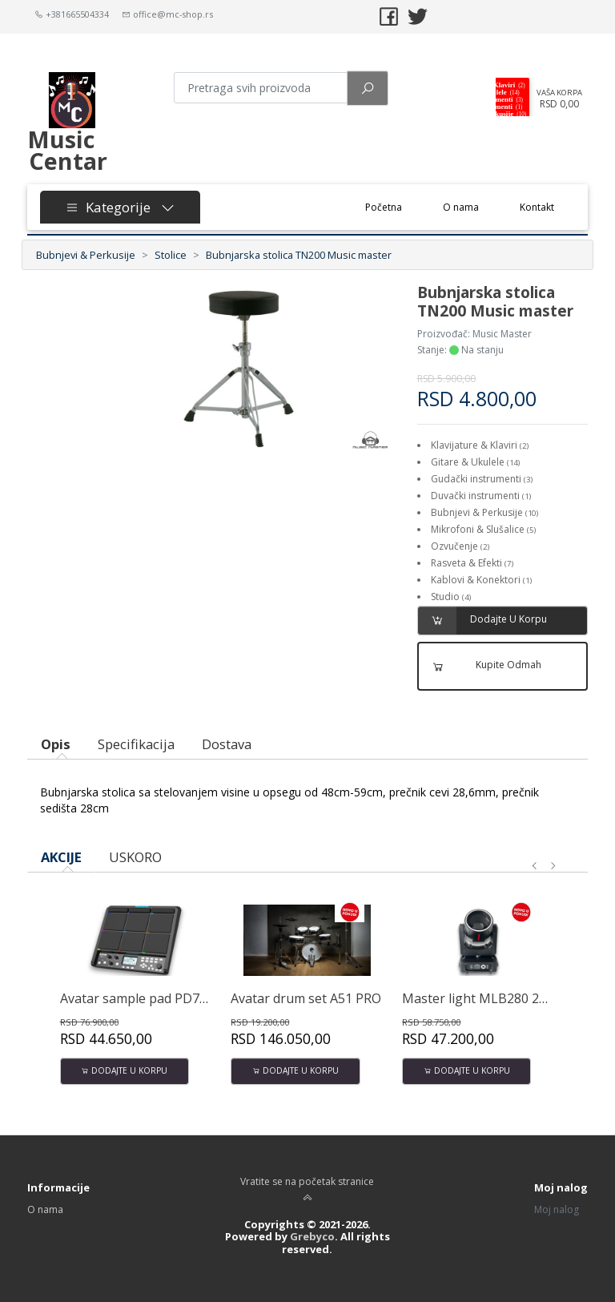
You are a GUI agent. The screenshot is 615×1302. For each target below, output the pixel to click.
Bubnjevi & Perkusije (85, 255)
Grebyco (312, 1236)
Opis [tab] (55, 744)
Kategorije (120, 207)
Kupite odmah (480, 666)
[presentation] (535, 866)
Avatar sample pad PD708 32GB (154, 998)
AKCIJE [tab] (61, 857)
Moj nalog (556, 1209)
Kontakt (537, 207)
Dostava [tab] (226, 744)
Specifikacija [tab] (136, 744)
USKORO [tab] (135, 857)
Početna (394, 206)
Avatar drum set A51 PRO (306, 998)
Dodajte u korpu (483, 621)
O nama (461, 207)
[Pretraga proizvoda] (261, 87)
